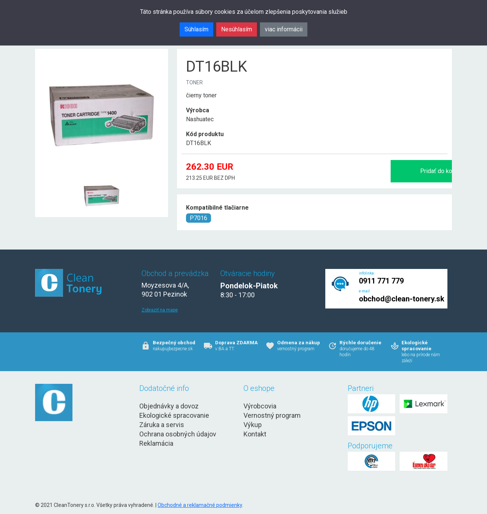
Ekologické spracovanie (174, 415)
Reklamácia (156, 443)
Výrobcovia (260, 406)
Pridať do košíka (368, 171)
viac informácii (284, 29)
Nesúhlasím (236, 29)
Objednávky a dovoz (169, 406)
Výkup (253, 425)
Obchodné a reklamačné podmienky (200, 505)
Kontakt (255, 434)
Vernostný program (272, 415)
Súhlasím (196, 29)
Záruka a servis (161, 425)
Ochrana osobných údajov (177, 434)
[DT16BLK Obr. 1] (101, 177)
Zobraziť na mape (160, 310)
